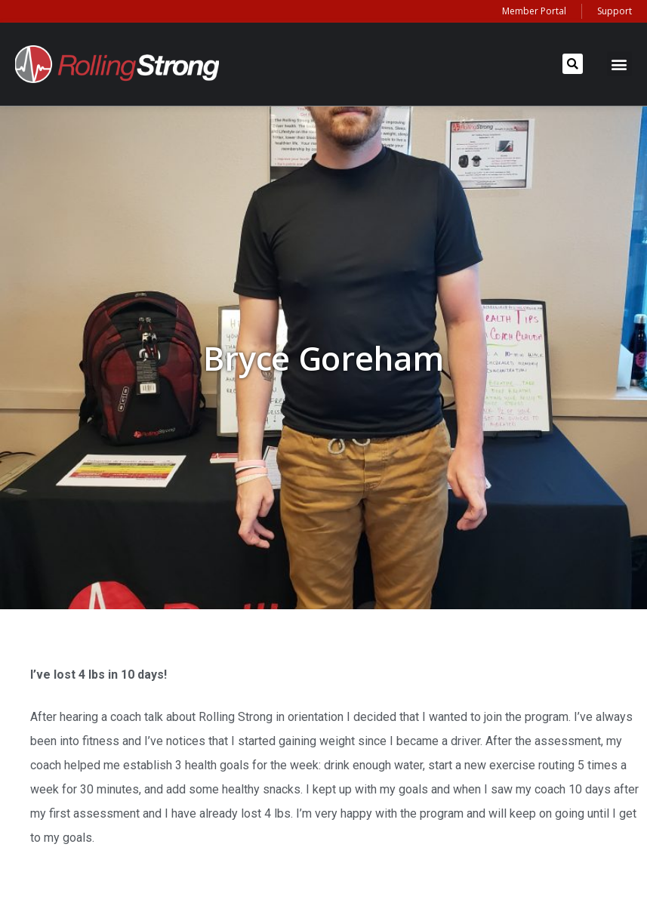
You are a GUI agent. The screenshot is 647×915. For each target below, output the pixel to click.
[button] (572, 64)
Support (614, 11)
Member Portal (534, 11)
